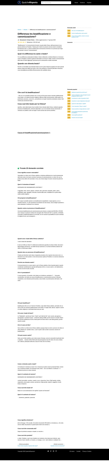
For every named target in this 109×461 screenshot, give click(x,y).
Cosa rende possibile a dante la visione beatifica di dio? (80, 36)
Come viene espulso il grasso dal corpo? (28, 445)
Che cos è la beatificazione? (78, 30)
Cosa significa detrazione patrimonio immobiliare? (80, 112)
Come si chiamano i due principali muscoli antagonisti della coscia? (81, 95)
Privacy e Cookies (86, 451)
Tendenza (82, 2)
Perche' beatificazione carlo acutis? (79, 33)
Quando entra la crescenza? (58, 445)
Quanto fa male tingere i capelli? (79, 103)
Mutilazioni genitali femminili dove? (79, 92)
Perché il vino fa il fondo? (77, 117)
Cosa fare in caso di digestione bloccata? (81, 101)
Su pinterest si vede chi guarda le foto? (80, 98)
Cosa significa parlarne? (77, 114)
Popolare (89, 2)
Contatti (78, 451)
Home (19, 29)
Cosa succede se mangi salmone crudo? (81, 108)
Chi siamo (72, 451)
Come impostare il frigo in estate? (79, 106)
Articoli (76, 2)
